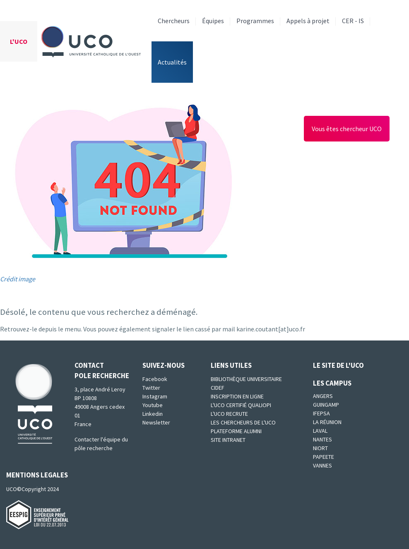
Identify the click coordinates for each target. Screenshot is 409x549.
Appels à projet (308, 21)
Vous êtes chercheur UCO (347, 129)
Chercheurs (174, 21)
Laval (320, 430)
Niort (320, 448)
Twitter (151, 387)
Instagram (154, 396)
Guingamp (326, 404)
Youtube (152, 405)
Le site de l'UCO (338, 365)
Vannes (322, 465)
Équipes (213, 21)
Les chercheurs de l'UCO (243, 422)
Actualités (172, 62)
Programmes (255, 21)
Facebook (154, 379)
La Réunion (327, 422)
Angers (323, 396)
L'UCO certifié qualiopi (241, 405)
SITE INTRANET (228, 440)
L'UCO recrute (229, 413)
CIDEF (217, 387)
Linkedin (152, 413)
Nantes (322, 439)
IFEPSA (321, 413)
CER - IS (353, 21)
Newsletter (156, 422)
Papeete (323, 456)
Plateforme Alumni (236, 431)
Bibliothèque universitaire (246, 379)
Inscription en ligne (237, 396)
